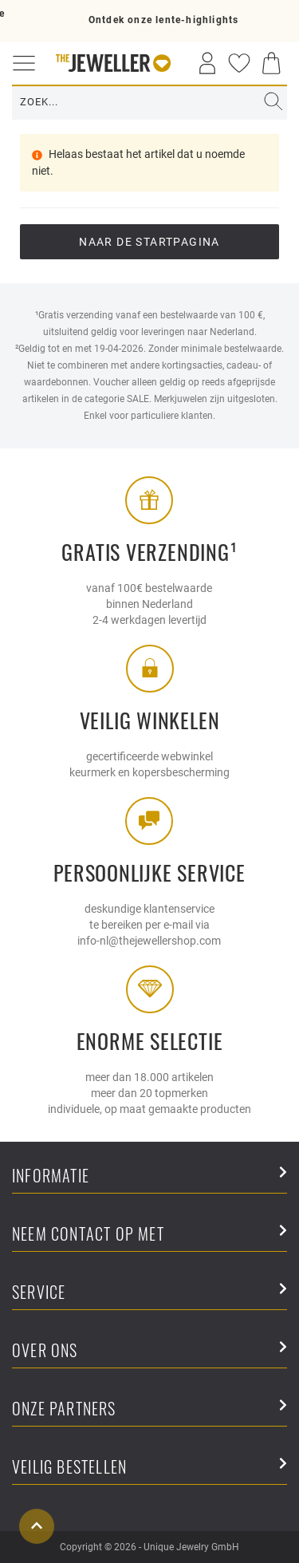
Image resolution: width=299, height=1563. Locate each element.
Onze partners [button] (149, 1409)
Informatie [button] (149, 1176)
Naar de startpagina (149, 241)
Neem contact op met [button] (149, 1234)
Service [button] (149, 1293)
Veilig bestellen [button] (149, 1467)
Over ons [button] (149, 1351)
